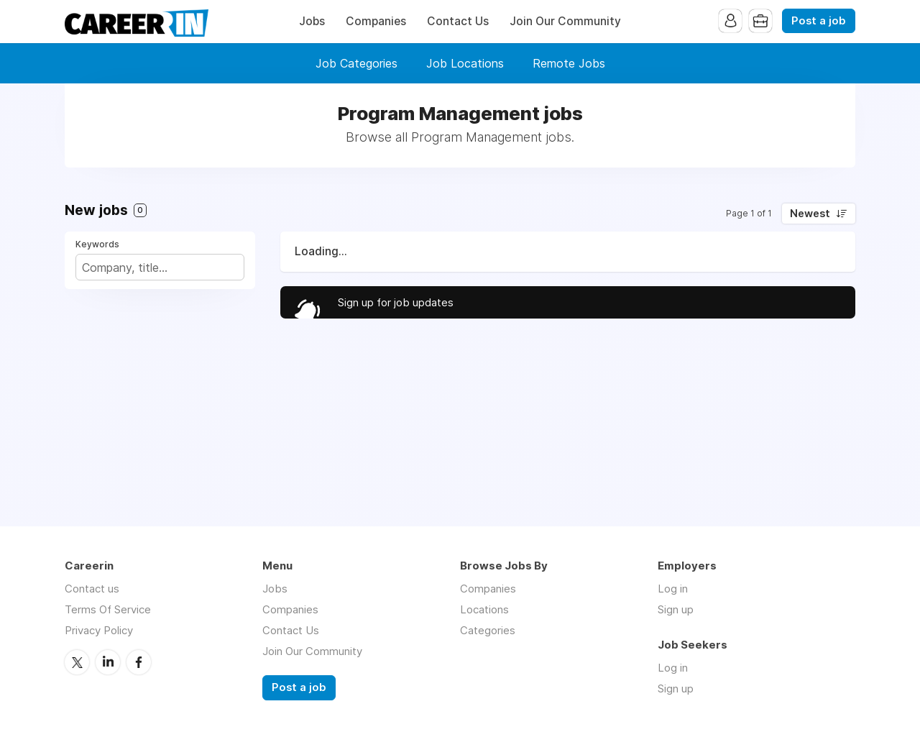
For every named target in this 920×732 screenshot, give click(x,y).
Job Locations (465, 63)
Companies (376, 21)
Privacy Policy (99, 630)
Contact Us (458, 21)
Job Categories (356, 63)
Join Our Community (565, 21)
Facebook (138, 662)
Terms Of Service (108, 609)
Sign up (676, 609)
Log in (673, 588)
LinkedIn (108, 662)
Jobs (312, 21)
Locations (484, 609)
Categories (487, 630)
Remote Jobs (569, 63)
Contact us (92, 588)
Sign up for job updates (396, 302)
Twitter (77, 662)
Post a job (818, 20)
